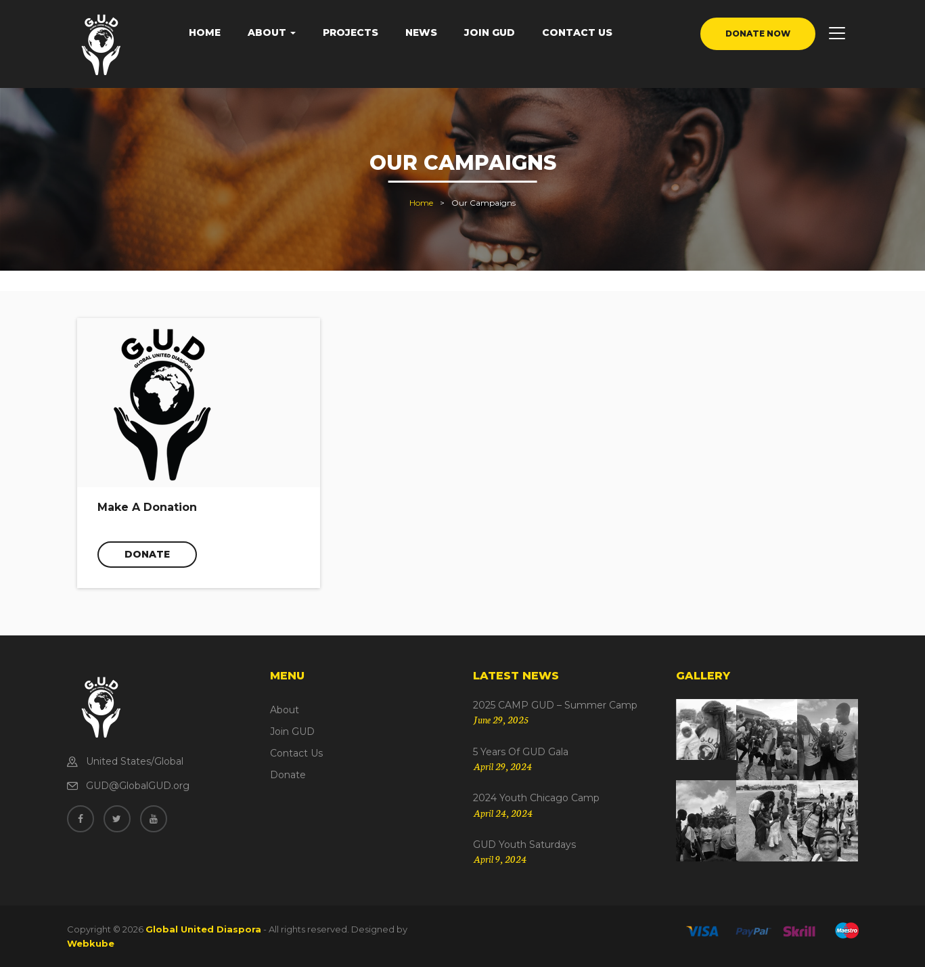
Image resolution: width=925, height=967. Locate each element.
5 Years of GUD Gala (520, 752)
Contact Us (577, 32)
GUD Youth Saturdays (524, 844)
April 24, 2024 (503, 812)
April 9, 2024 (499, 858)
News (421, 32)
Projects (350, 32)
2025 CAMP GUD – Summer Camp (555, 705)
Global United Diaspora (203, 929)
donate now (757, 33)
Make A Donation (147, 507)
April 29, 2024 (502, 766)
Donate (147, 554)
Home (205, 32)
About (272, 32)
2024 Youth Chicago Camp (536, 798)
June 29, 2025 (500, 719)
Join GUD (489, 32)
